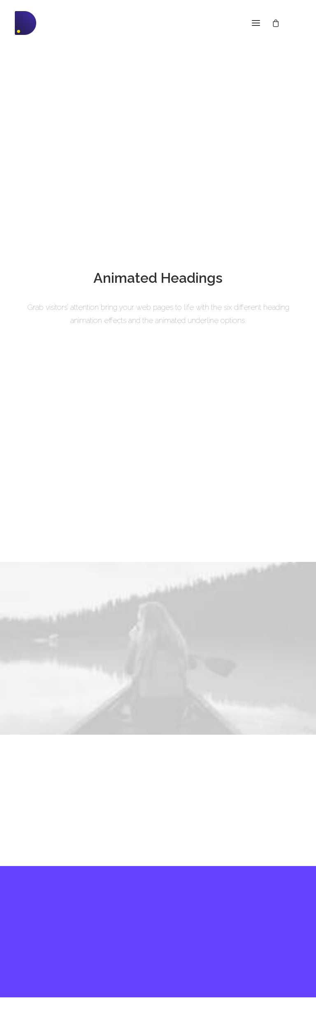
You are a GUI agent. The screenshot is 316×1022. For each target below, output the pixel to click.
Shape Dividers (35, 967)
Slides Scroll (32, 956)
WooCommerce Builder (47, 902)
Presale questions (151, 974)
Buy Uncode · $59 (158, 828)
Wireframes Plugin (40, 913)
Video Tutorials (146, 933)
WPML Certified (36, 977)
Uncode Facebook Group (261, 906)
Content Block (34, 934)
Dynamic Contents (40, 945)
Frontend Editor (36, 891)
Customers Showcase (257, 947)
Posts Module (33, 924)
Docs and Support (152, 891)
